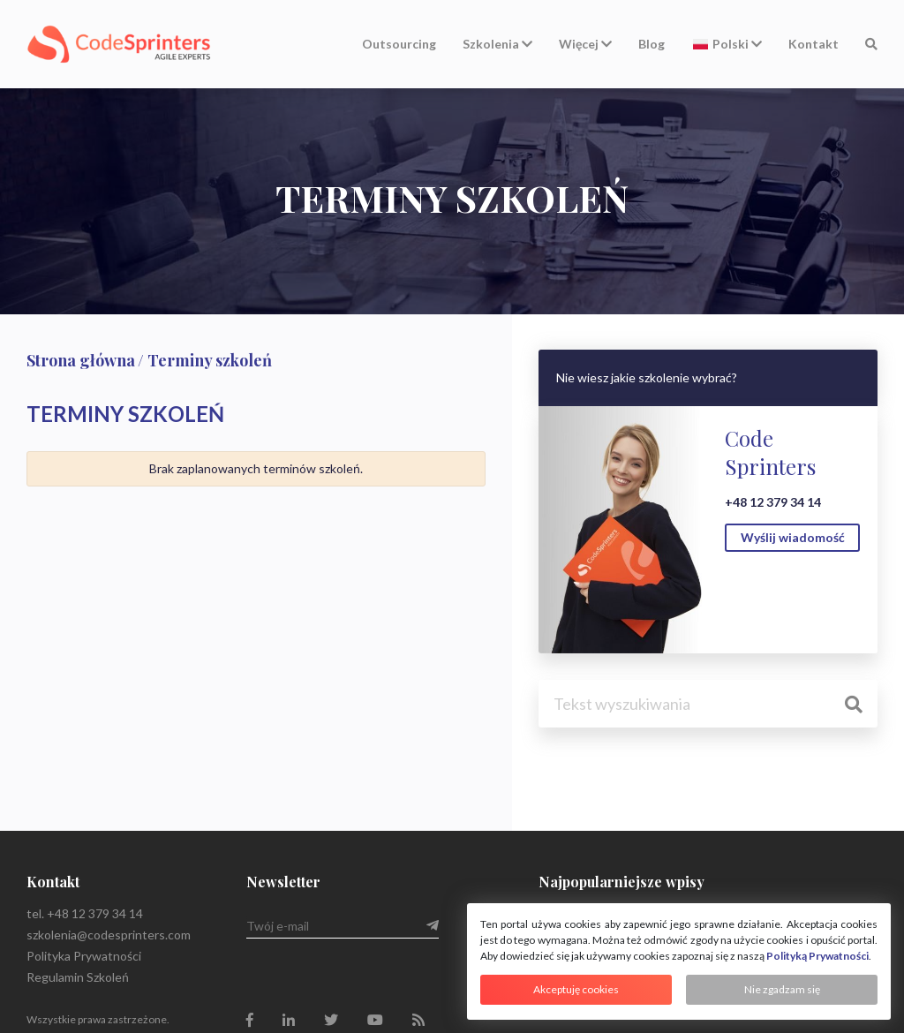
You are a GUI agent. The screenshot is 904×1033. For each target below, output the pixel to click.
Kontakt (813, 43)
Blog (651, 43)
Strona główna (80, 360)
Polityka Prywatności (83, 955)
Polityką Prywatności (817, 955)
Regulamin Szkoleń (77, 976)
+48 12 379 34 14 (773, 501)
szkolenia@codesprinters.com (108, 934)
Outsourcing (399, 43)
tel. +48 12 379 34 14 (84, 913)
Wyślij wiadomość (793, 537)
